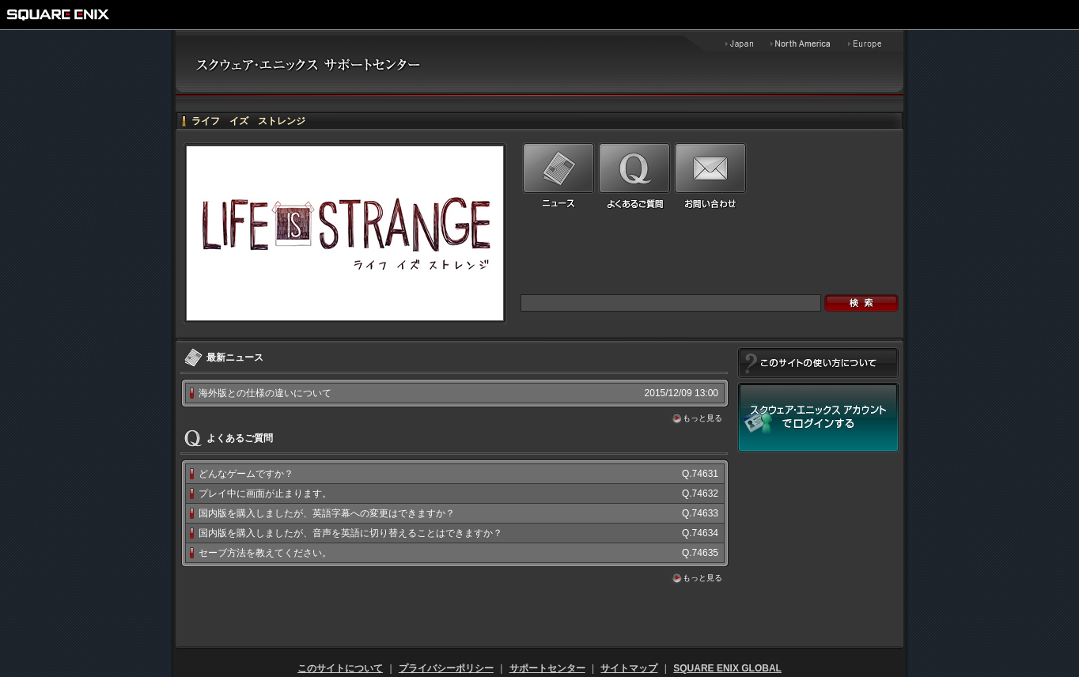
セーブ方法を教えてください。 (265, 552)
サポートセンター (547, 668)
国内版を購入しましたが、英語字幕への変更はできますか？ (327, 513)
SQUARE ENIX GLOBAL (727, 668)
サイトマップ (628, 668)
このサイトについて (340, 668)
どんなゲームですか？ (246, 473)
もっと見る (702, 418)
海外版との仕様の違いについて (265, 393)
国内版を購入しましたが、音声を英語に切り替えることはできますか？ (350, 533)
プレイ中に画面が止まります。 (265, 493)
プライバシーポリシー (446, 668)
